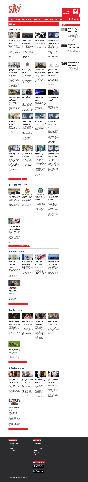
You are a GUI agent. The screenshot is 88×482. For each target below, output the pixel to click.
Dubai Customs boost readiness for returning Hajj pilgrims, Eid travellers (53, 96)
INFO (60, 19)
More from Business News (16, 304)
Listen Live (36, 452)
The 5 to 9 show (14, 447)
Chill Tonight (13, 448)
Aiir (17, 477)
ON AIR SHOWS (26, 19)
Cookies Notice (37, 443)
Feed (25, 178)
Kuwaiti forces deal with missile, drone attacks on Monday (27, 193)
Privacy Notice (37, 445)
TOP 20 (17, 19)
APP (56, 19)
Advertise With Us (38, 448)
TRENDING (45, 19)
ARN (35, 456)
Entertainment (16, 368)
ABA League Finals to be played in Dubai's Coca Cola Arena (27, 318)
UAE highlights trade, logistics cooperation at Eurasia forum (53, 259)
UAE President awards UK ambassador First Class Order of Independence (40, 152)
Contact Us (36, 447)
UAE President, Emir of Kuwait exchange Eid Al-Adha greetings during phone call (53, 152)
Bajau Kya (12, 445)
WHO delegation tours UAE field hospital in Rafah (27, 94)
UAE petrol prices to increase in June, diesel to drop (40, 37)
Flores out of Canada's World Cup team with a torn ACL (14, 346)
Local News (14, 29)
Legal (35, 454)
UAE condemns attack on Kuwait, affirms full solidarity (40, 118)
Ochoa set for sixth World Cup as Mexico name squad (53, 318)
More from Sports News (16, 362)
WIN (51, 19)
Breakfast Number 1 (14, 443)
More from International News (17, 245)
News (63, 25)
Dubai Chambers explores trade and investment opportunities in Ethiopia (14, 261)
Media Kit (36, 450)
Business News (16, 251)
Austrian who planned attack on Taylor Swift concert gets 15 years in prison (53, 377)
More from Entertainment (16, 429)
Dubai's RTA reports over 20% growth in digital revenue (27, 259)
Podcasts (36, 19)
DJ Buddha (12, 450)
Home (11, 19)
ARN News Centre (38, 457)
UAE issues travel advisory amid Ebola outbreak (27, 67)
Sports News (15, 310)
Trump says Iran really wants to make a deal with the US (14, 193)
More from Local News (16, 178)
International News (18, 185)
